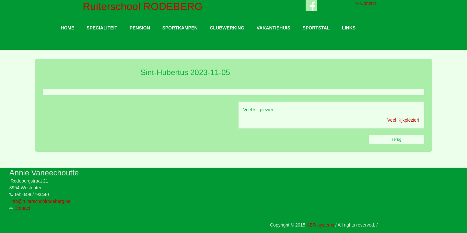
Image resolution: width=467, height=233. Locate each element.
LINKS (349, 27)
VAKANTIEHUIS (273, 27)
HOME (67, 27)
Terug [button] (396, 139)
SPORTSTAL (316, 27)
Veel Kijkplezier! (403, 120)
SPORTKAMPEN (180, 27)
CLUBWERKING (227, 27)
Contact (365, 3)
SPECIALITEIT (102, 27)
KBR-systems (320, 224)
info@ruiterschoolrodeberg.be (41, 201)
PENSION (140, 27)
